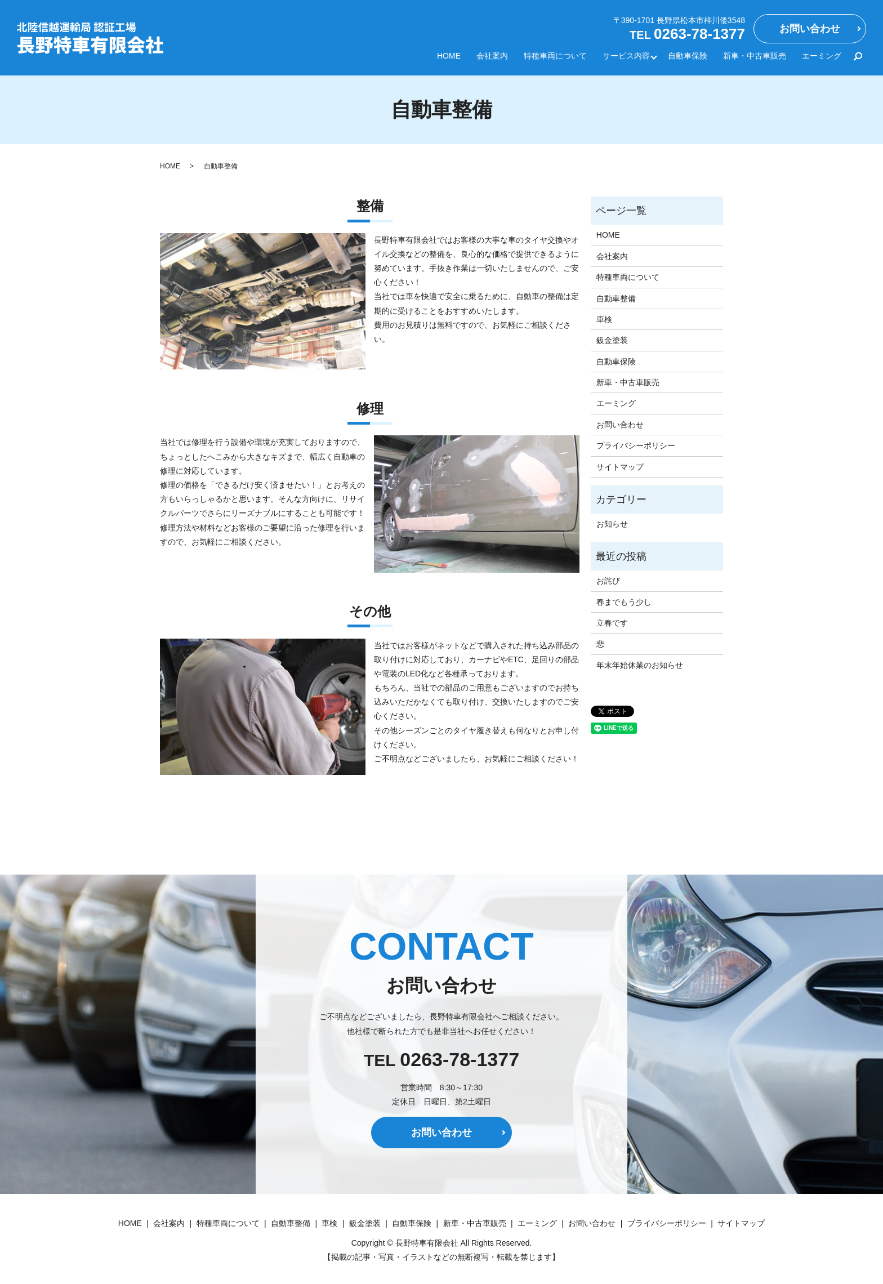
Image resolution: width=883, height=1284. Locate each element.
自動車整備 (616, 298)
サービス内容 (624, 58)
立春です (612, 622)
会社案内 (490, 58)
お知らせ (612, 523)
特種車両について (553, 58)
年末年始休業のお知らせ (639, 665)
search (857, 58)
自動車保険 (687, 58)
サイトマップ (620, 466)
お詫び (608, 580)
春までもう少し (624, 602)
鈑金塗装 (612, 340)
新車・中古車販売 (754, 58)
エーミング (821, 58)
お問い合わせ (809, 28)
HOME (447, 58)
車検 (604, 319)
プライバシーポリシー (635, 445)
